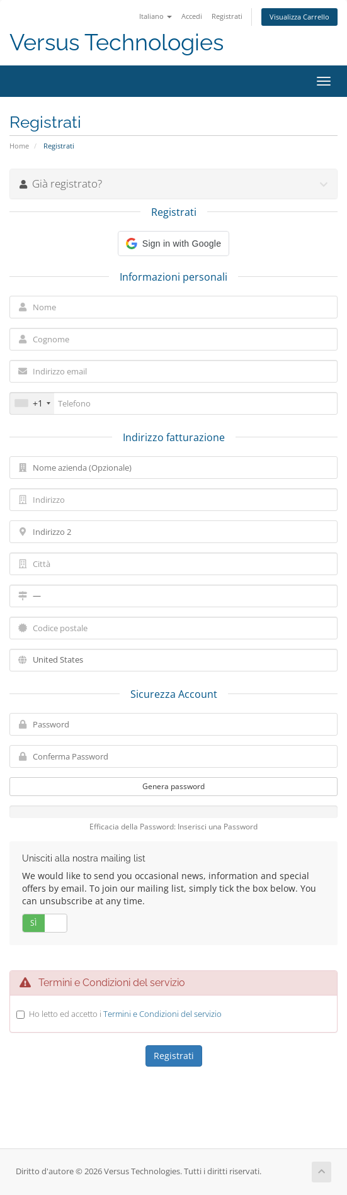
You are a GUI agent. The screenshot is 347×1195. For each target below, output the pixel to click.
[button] (173, 243)
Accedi (191, 16)
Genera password (173, 786)
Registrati (227, 16)
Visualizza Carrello (299, 16)
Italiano (155, 16)
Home (19, 145)
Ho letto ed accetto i (125, 1013)
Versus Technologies (116, 42)
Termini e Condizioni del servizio (162, 1013)
